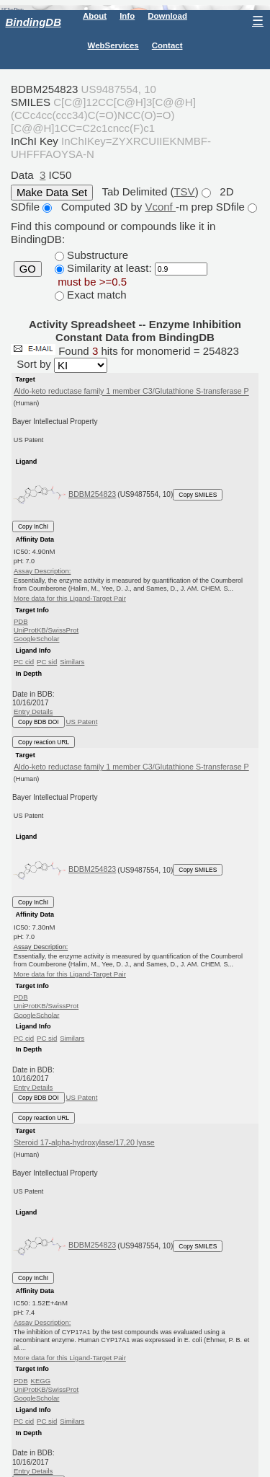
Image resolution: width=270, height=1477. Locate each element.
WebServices (113, 45)
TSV (184, 191)
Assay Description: (42, 571)
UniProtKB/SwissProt (46, 630)
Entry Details (33, 711)
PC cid (24, 662)
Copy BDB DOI (38, 722)
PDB (21, 621)
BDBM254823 (92, 494)
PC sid (47, 662)
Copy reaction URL (43, 742)
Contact (167, 45)
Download (167, 16)
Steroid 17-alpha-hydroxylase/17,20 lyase (84, 1142)
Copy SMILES (198, 494)
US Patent (82, 722)
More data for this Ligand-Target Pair (70, 598)
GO (27, 269)
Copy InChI (33, 526)
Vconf (160, 206)
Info (127, 16)
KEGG (40, 1381)
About (95, 16)
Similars (72, 662)
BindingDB (33, 22)
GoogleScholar (37, 639)
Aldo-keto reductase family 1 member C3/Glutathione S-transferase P (131, 391)
